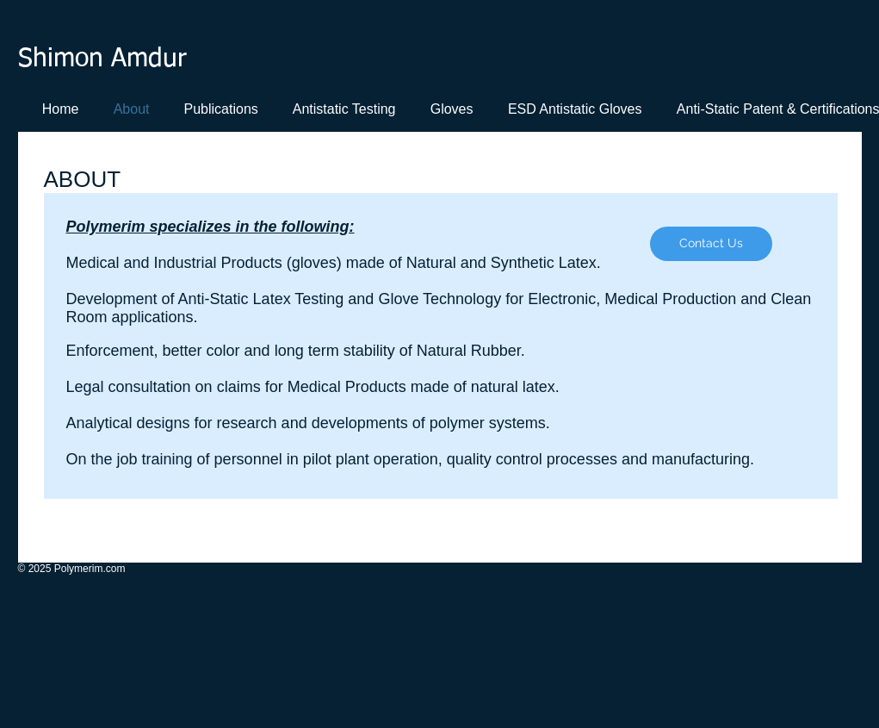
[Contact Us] (711, 244)
